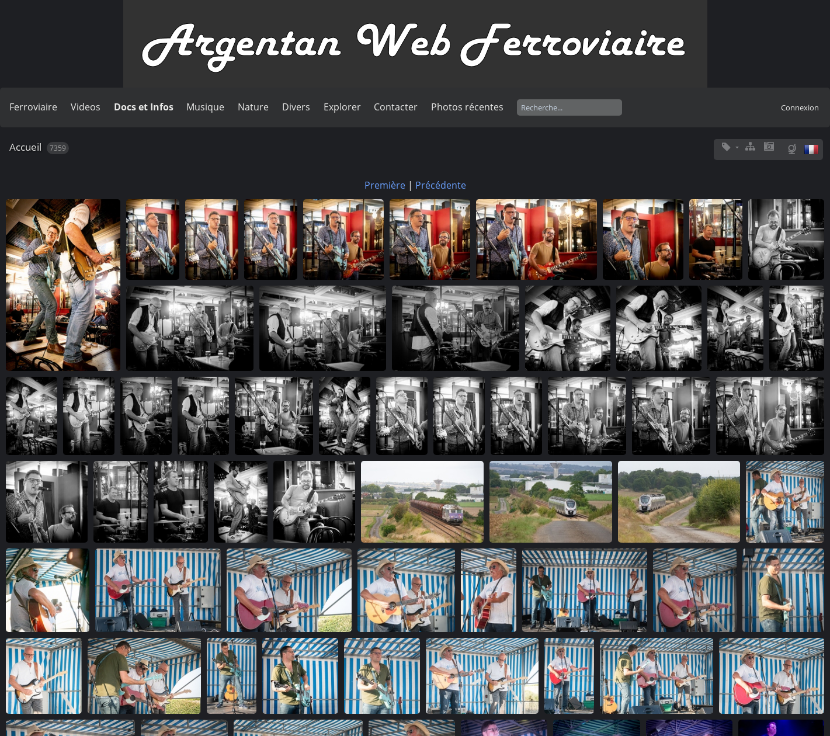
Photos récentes (467, 106)
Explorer (342, 106)
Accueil (25, 147)
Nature (253, 106)
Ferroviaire (33, 106)
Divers (296, 106)
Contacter (396, 106)
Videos (85, 106)
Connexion (800, 107)
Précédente (440, 185)
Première (384, 185)
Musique (205, 106)
